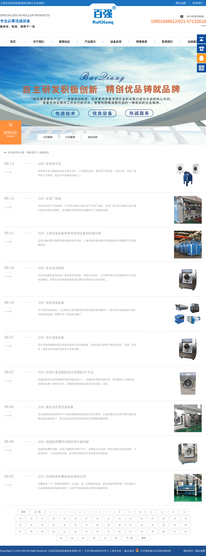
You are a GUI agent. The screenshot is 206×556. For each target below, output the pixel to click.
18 (53, 518)
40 (119, 525)
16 (31, 518)
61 (175, 531)
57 (130, 531)
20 (75, 518)
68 (116, 538)
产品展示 (90, 41)
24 (119, 518)
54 (97, 531)
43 (153, 525)
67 (105, 538)
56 (119, 531)
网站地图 (181, 3)
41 (130, 525)
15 (20, 518)
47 (20, 531)
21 (86, 518)
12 (162, 512)
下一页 (129, 538)
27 (153, 518)
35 (64, 525)
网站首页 (32, 152)
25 (130, 518)
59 (153, 531)
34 (53, 525)
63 (61, 538)
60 (164, 531)
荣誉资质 (141, 41)
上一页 (37, 512)
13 (173, 512)
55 (108, 531)
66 (94, 538)
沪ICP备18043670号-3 (97, 550)
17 (42, 518)
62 (186, 531)
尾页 (144, 538)
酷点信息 (129, 550)
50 (53, 531)
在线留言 (193, 41)
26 (141, 518)
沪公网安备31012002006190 (155, 550)
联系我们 (198, 3)
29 (175, 518)
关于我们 (38, 41)
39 (108, 525)
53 (86, 531)
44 (164, 525)
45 (175, 525)
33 (42, 525)
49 (42, 531)
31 (20, 525)
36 (75, 525)
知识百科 (93, 137)
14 (184, 512)
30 (186, 518)
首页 (13, 41)
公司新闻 (48, 137)
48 (31, 531)
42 (141, 525)
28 (164, 518)
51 (64, 531)
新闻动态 (64, 41)
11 (151, 512)
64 (72, 538)
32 (31, 525)
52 (75, 531)
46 (186, 525)
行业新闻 (70, 137)
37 (86, 525)
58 (141, 531)
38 (97, 525)
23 (108, 518)
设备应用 (115, 41)
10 (140, 512)
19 (64, 518)
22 (97, 518)
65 (83, 538)
